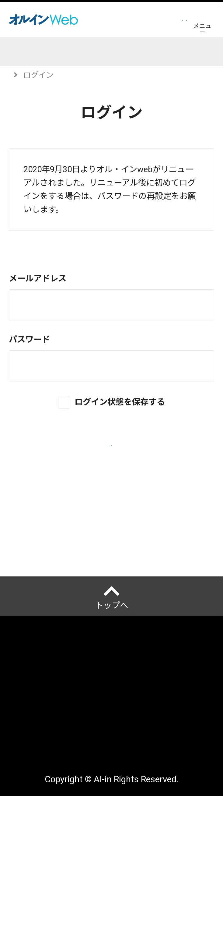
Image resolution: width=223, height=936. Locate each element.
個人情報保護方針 (42, 779)
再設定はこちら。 (96, 209)
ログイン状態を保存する (120, 401)
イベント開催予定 (115, 51)
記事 (58, 51)
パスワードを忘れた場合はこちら (111, 513)
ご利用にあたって (41, 799)
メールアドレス (37, 278)
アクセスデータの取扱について (66, 819)
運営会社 (25, 759)
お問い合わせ (33, 860)
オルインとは (33, 739)
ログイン (162, 19)
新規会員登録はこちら (111, 532)
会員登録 (111, 19)
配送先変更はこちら (46, 880)
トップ (20, 51)
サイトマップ (33, 840)
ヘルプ (26, 600)
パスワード (29, 339)
